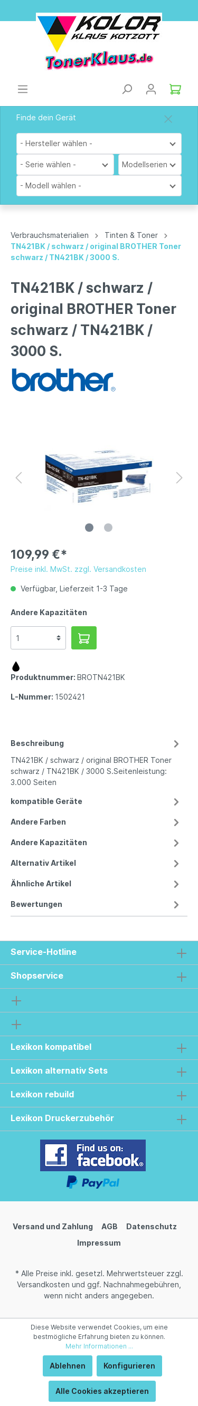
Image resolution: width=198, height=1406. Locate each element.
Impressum (99, 1242)
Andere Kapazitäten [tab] (96, 842)
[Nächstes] (179, 478)
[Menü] (23, 89)
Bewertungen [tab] (96, 904)
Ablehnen (68, 1365)
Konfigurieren (129, 1365)
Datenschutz (151, 1226)
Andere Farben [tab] (96, 822)
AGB (109, 1226)
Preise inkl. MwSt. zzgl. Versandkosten (78, 569)
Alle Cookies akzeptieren (102, 1390)
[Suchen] (127, 89)
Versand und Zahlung (53, 1226)
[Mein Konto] (151, 89)
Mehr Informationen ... (99, 1346)
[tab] (96, 761)
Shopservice (37, 975)
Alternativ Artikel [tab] (96, 863)
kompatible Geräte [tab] (96, 801)
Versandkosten (43, 1284)
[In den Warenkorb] (84, 637)
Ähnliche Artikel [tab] (96, 883)
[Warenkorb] (175, 89)
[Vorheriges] (18, 478)
